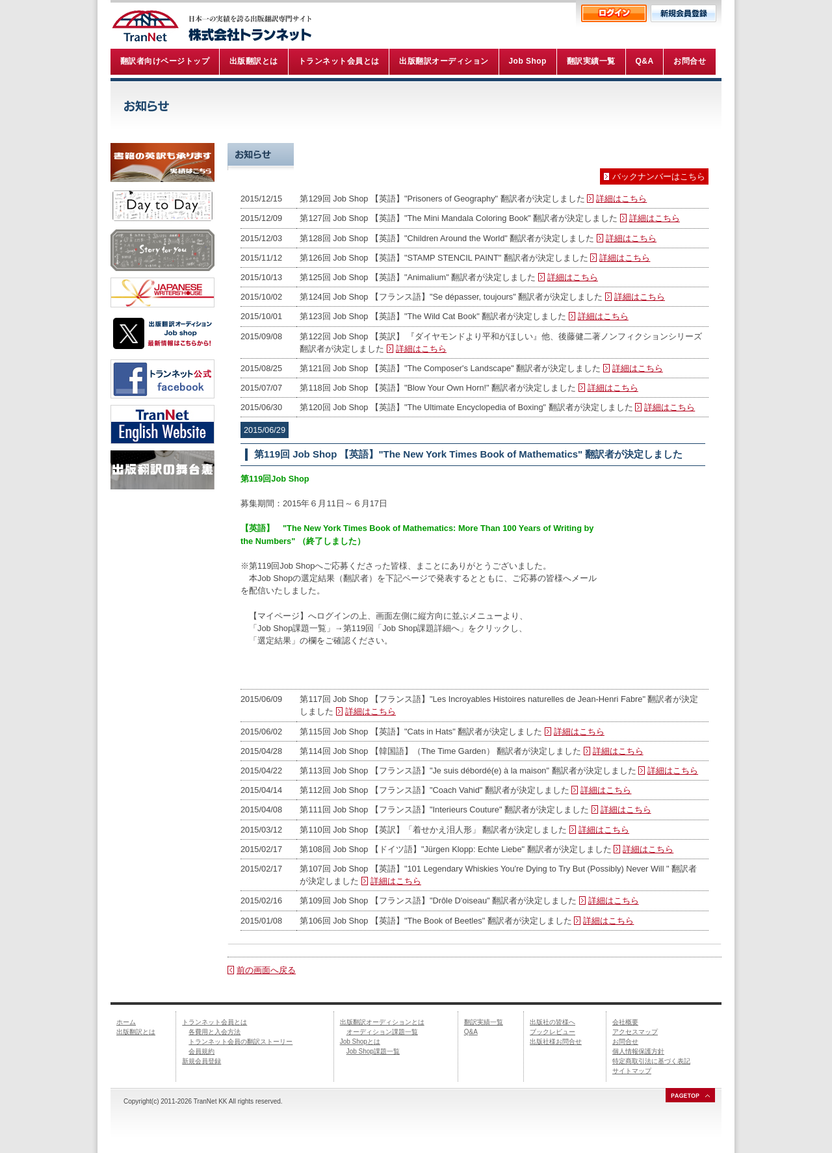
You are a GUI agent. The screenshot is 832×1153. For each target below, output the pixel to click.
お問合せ (625, 1041)
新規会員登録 (201, 1061)
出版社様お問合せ (556, 1041)
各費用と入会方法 (214, 1031)
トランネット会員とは (214, 1022)
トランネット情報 (453, 156)
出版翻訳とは (135, 1031)
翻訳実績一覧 (483, 1022)
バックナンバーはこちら (658, 176)
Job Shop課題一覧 (373, 1051)
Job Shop (560, 156)
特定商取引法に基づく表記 (651, 1061)
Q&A (471, 1031)
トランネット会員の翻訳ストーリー (240, 1041)
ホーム (126, 1022)
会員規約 (201, 1051)
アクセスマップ (635, 1031)
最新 (347, 156)
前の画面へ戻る (266, 970)
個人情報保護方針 (638, 1051)
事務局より (668, 156)
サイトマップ (631, 1070)
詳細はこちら (621, 198)
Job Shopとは (360, 1041)
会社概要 (625, 1022)
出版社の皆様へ (552, 1022)
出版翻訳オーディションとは (382, 1022)
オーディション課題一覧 (382, 1031)
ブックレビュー (552, 1031)
